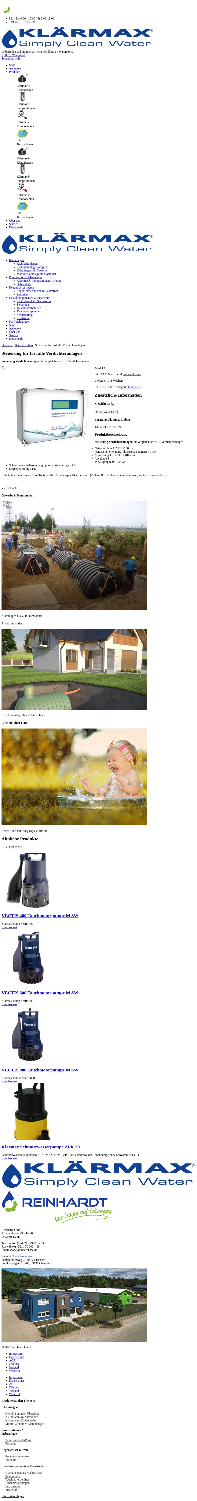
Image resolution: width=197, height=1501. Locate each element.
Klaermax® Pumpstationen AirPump (39, 280)
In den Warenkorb (106, 412)
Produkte (14, 71)
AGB (12, 1360)
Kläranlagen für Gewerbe (32, 270)
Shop (12, 65)
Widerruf (14, 1370)
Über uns (14, 220)
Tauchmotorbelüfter (29, 308)
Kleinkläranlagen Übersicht (22, 1413)
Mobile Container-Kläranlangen (24, 1423)
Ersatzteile (23, 318)
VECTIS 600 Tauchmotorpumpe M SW (40, 992)
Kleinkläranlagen (27, 263)
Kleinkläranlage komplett (32, 267)
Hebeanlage (24, 284)
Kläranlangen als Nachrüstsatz (23, 1472)
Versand (14, 1367)
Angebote (15, 68)
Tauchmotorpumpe (28, 311)
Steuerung (23, 304)
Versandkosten (132, 374)
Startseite (7, 345)
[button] (3, 367)
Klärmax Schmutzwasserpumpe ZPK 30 (41, 1146)
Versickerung (25, 314)
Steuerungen (12, 1476)
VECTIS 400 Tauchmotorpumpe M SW (40, 915)
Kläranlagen (16, 260)
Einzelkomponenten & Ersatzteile (29, 297)
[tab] (106, 83)
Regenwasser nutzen (21, 287)
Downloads (16, 227)
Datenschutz (16, 1357)
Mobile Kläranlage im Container (36, 273)
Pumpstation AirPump (18, 1440)
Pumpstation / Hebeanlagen (25, 277)
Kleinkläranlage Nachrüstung (34, 301)
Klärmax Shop (24, 345)
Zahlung (14, 1363)
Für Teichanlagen (19, 321)
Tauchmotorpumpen (17, 1483)
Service (13, 224)
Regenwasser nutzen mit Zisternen (38, 291)
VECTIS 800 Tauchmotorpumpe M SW (40, 1069)
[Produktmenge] (111, 408)
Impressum (16, 1353)
